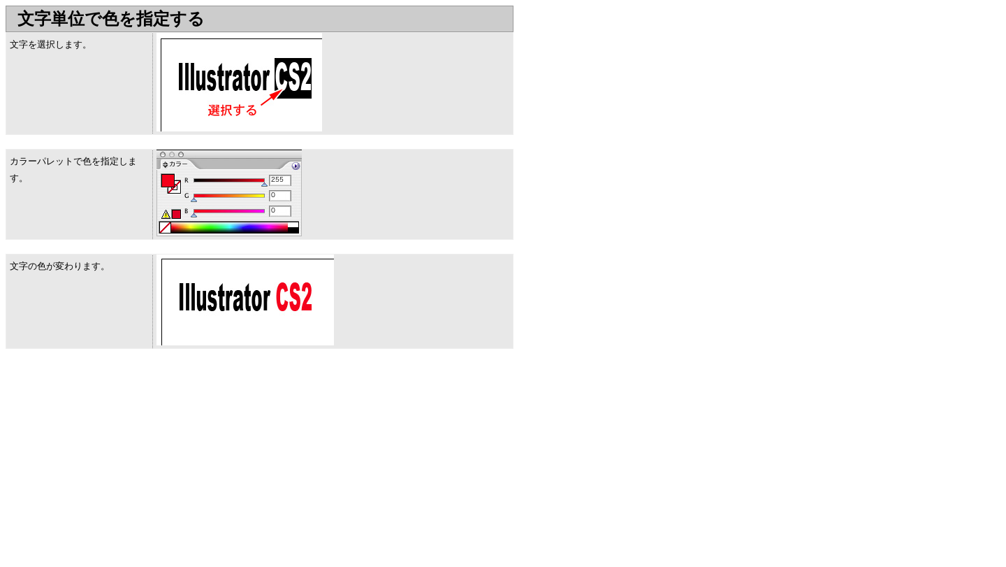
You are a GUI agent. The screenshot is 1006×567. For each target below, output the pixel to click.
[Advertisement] (123, 461)
